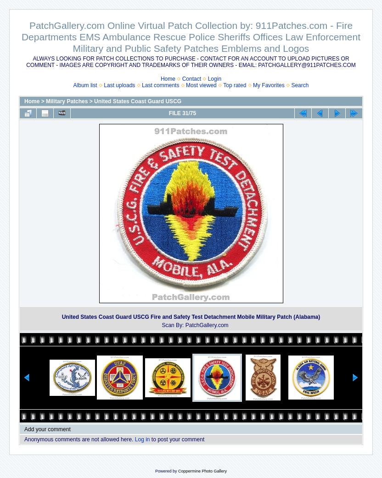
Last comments (160, 85)
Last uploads (119, 85)
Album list (85, 85)
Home (168, 79)
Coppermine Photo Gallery (202, 471)
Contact (191, 79)
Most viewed (201, 85)
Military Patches (67, 101)
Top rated (234, 85)
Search (300, 85)
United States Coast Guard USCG (137, 101)
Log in (142, 439)
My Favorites (269, 85)
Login (214, 79)
